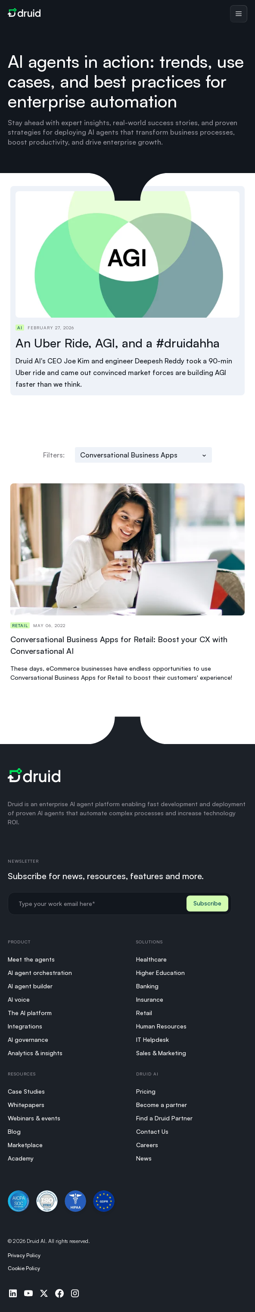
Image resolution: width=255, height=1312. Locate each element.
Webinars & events (34, 1118)
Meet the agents (31, 959)
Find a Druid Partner (164, 1118)
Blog (14, 1131)
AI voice (19, 999)
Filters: (54, 455)
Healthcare (151, 959)
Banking (147, 986)
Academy (21, 1158)
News (144, 1158)
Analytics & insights (35, 1053)
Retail (144, 1012)
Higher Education (160, 972)
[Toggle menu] (238, 13)
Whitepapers (26, 1104)
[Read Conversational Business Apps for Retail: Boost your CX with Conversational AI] (127, 582)
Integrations (25, 1026)
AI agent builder (30, 986)
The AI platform (30, 1012)
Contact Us (152, 1131)
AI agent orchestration (40, 972)
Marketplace (25, 1144)
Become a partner (161, 1104)
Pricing (145, 1091)
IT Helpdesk (152, 1039)
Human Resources (161, 1026)
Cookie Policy (24, 1268)
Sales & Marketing (161, 1053)
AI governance (28, 1039)
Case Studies (26, 1091)
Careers (147, 1144)
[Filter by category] (143, 455)
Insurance (149, 999)
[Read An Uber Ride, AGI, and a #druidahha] (127, 290)
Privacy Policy (24, 1255)
